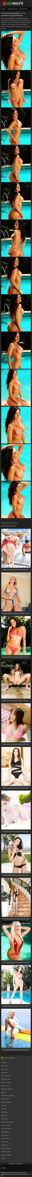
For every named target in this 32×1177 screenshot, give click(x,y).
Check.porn (20, 1163)
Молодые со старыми (7, 1122)
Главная (3, 9)
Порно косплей (5, 1125)
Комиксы (3, 1105)
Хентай (3, 1158)
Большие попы (5, 1076)
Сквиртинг (4, 1145)
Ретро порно (5, 1135)
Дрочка (3, 1092)
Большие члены (6, 1082)
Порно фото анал (6, 1128)
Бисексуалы (4, 1069)
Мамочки (4, 1115)
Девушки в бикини (12, 9)
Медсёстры (4, 1118)
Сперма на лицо (6, 1151)
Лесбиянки (4, 1112)
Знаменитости (5, 1099)
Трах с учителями (6, 1155)
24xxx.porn (12, 1163)
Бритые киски (5, 1085)
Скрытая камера (6, 1148)
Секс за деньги (5, 1138)
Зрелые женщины (6, 1102)
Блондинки (4, 1072)
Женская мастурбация (7, 1095)
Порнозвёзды (5, 1132)
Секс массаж (4, 1142)
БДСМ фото (4, 1066)
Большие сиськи (6, 1079)
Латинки (3, 1109)
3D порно (4, 1062)
